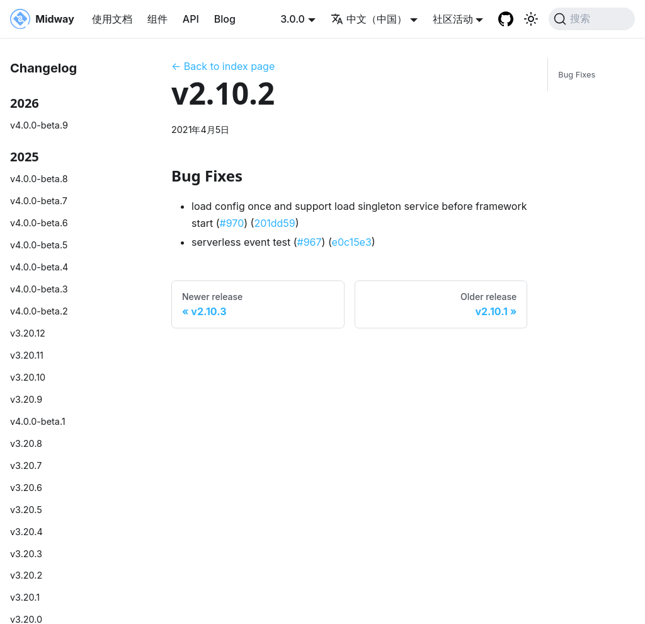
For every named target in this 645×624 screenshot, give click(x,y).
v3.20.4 (26, 531)
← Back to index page (223, 66)
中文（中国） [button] (369, 19)
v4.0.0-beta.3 (39, 289)
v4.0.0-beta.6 (39, 222)
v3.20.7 (26, 465)
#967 (309, 242)
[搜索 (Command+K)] (592, 19)
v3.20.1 (25, 597)
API (191, 19)
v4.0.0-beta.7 (38, 200)
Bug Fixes (576, 74)
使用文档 (112, 19)
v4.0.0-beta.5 (38, 245)
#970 (232, 223)
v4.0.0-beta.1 (38, 421)
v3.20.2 (26, 575)
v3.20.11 (26, 355)
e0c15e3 (352, 242)
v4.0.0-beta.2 (39, 311)
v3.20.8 (26, 443)
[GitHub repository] (506, 19)
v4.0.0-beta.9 (39, 125)
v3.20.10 (27, 377)
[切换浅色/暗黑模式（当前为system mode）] (531, 19)
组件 (157, 19)
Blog (225, 19)
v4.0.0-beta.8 (39, 178)
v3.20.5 (26, 509)
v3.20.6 (26, 487)
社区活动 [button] (453, 19)
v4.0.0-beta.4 (39, 267)
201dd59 (274, 223)
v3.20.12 (27, 333)
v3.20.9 (26, 399)
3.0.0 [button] (292, 19)
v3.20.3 (26, 553)
